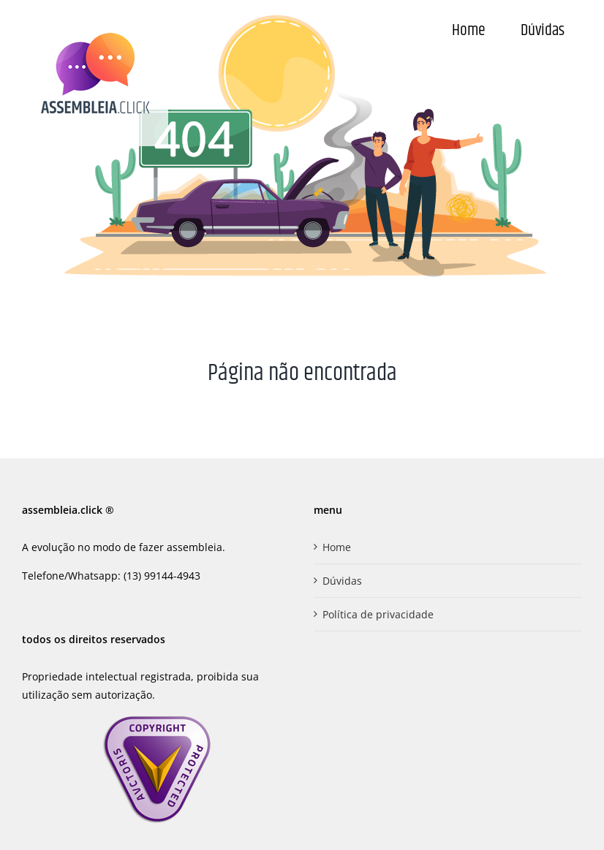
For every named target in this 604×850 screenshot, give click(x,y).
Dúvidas (342, 581)
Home (336, 547)
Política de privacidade (378, 614)
